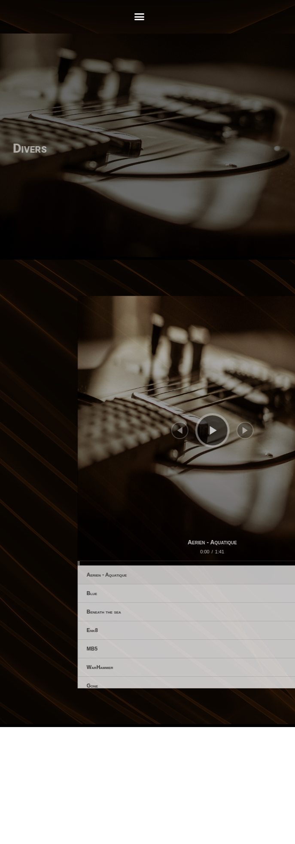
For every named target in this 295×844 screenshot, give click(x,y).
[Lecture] (246, 430)
